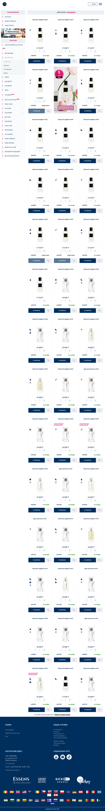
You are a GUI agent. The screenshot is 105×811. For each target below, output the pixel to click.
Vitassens (9, 95)
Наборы (6, 73)
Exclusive (8, 17)
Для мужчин (9, 57)
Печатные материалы (12, 156)
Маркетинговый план (12, 733)
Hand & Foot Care (10, 147)
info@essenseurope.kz (12, 770)
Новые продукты (10, 21)
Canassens (8, 121)
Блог (6, 736)
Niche (6, 90)
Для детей (8, 81)
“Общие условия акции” (62, 715)
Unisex (7, 77)
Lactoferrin (9, 134)
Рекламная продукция (12, 151)
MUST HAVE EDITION (12, 100)
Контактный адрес (13, 751)
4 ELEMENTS (8, 86)
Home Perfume (9, 143)
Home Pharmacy (10, 138)
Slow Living (8, 125)
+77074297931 (10, 763)
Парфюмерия (7, 61)
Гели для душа (7, 69)
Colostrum (8, 112)
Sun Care (7, 117)
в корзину (36, 61)
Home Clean (8, 104)
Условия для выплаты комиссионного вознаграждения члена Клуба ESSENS (60, 734)
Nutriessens (9, 130)
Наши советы (9, 25)
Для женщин (9, 53)
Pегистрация (9, 730)
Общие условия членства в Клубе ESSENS (59, 743)
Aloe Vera (8, 108)
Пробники (6, 65)
